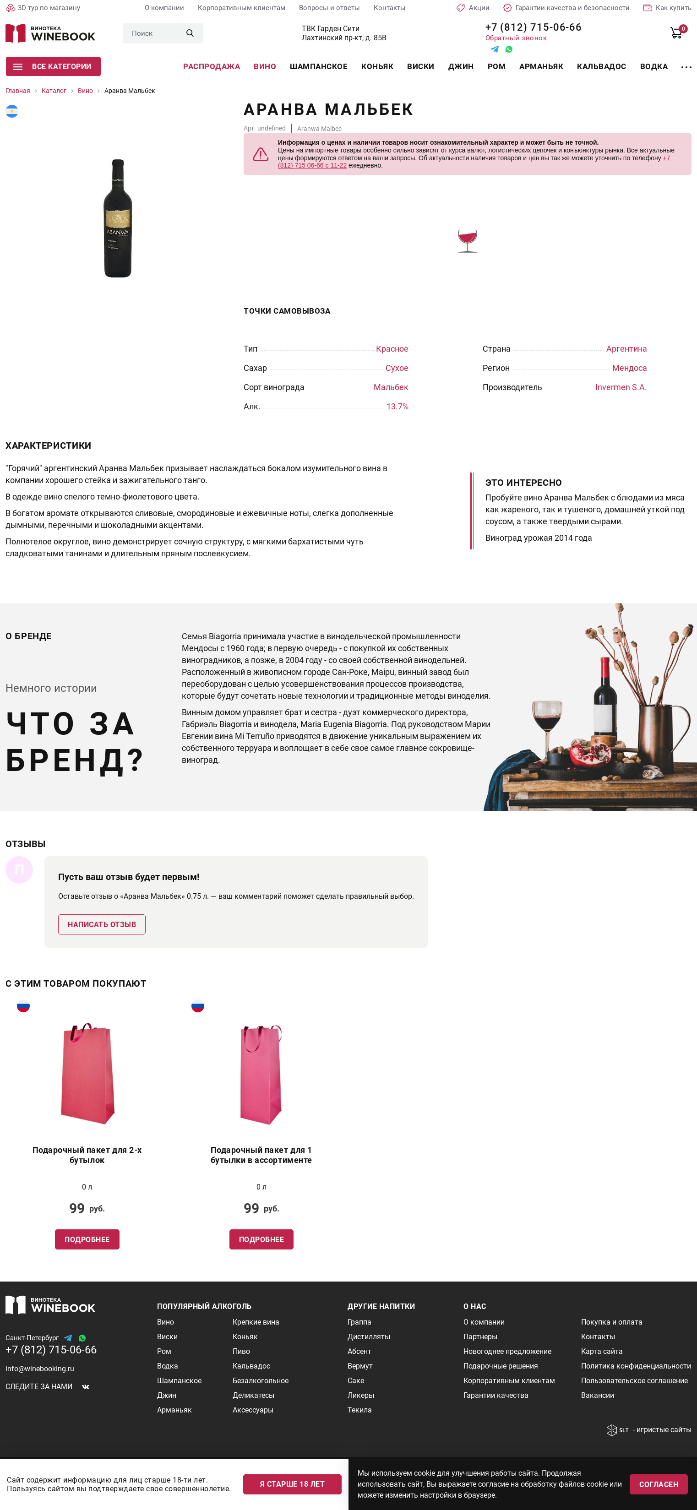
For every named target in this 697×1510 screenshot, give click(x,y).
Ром (497, 66)
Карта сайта (602, 1351)
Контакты (390, 8)
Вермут (360, 1366)
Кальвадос (601, 66)
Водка (654, 66)
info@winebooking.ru (39, 1368)
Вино (265, 66)
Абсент (359, 1351)
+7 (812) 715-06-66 (530, 27)
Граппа (359, 1322)
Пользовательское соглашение (634, 1380)
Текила (360, 1410)
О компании (164, 8)
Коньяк (377, 66)
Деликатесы (253, 1395)
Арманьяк (541, 66)
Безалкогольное (261, 1380)
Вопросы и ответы (329, 8)
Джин (461, 66)
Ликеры (361, 1395)
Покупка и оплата (612, 1322)
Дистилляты (369, 1336)
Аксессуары (253, 1410)
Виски (421, 66)
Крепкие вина (256, 1322)
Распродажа (211, 66)
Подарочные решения (500, 1366)
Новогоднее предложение (507, 1351)
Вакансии (597, 1395)
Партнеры (480, 1336)
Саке (356, 1380)
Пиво (241, 1351)
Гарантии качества (495, 1395)
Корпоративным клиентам (241, 8)
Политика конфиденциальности (636, 1366)
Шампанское (319, 66)
